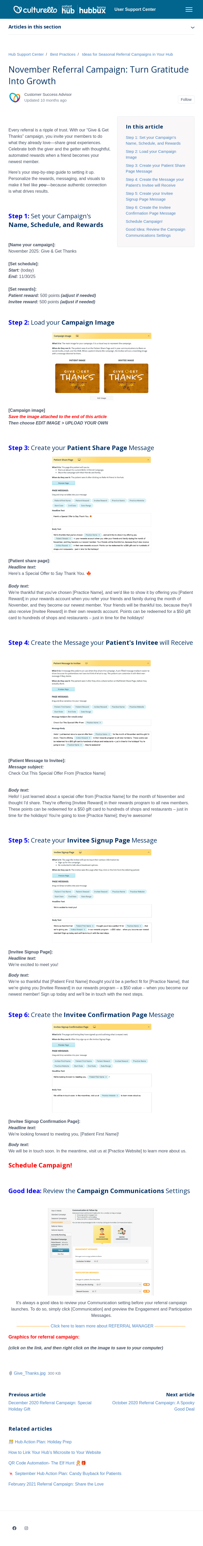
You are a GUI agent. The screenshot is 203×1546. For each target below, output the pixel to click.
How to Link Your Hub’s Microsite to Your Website (54, 1452)
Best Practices (63, 54)
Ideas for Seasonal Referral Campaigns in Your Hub (127, 54)
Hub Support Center (26, 54)
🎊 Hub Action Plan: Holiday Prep (40, 1442)
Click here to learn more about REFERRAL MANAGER (102, 1326)
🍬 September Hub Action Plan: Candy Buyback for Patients (64, 1473)
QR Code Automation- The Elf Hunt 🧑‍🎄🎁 (47, 1463)
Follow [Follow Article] (186, 99)
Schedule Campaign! (144, 221)
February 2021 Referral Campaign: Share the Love (56, 1484)
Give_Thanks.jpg (29, 1373)
